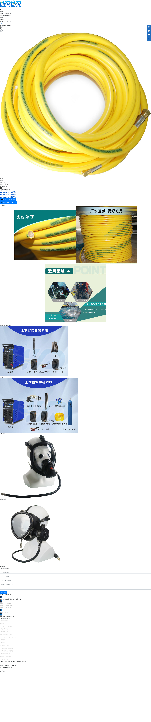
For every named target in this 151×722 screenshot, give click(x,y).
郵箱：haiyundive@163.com (7, 616)
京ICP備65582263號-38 (6, 667)
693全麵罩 (2, 566)
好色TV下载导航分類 (5, 618)
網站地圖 (2, 671)
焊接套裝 (2, 377)
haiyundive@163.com (5, 25)
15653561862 (4, 197)
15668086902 (4, 192)
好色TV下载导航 (4, 184)
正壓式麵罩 (3, 499)
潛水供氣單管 (3, 186)
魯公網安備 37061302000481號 (8, 665)
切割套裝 (2, 433)
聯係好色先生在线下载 (5, 594)
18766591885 (4, 194)
